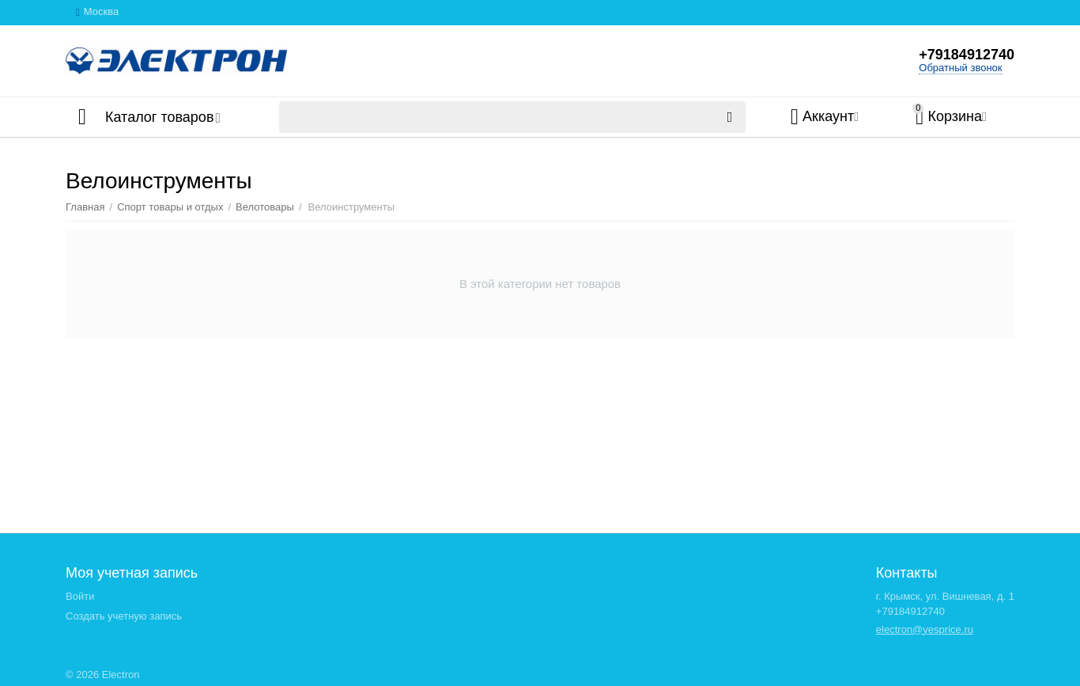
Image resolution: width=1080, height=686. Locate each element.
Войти (80, 596)
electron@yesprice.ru (924, 629)
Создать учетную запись (124, 616)
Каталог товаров (159, 117)
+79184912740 (966, 55)
